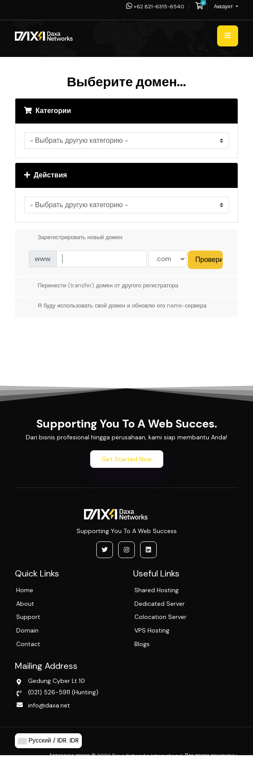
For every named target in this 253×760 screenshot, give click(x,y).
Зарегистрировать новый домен (73, 238)
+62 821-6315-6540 (155, 6)
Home (24, 590)
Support (28, 617)
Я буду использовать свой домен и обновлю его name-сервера (115, 306)
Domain (27, 630)
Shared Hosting (156, 590)
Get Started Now (127, 459)
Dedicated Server (159, 604)
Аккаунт (224, 6)
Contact (28, 644)
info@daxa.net (49, 705)
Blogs (142, 644)
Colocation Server (160, 617)
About (25, 604)
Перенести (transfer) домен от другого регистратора (101, 285)
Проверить (209, 259)
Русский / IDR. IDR (48, 741)
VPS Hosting (151, 630)
